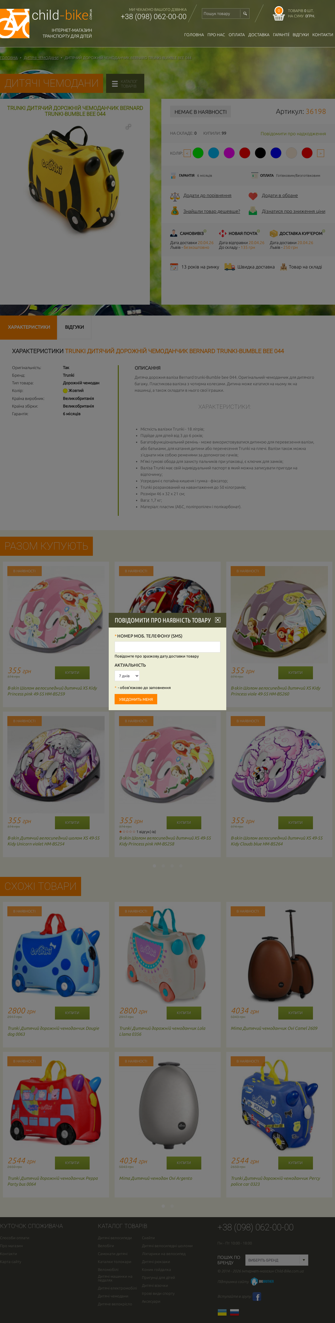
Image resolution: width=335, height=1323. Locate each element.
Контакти (322, 34)
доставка (258, 34)
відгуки (301, 34)
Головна (194, 34)
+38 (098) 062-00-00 (154, 16)
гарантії (281, 34)
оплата (237, 34)
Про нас (216, 34)
